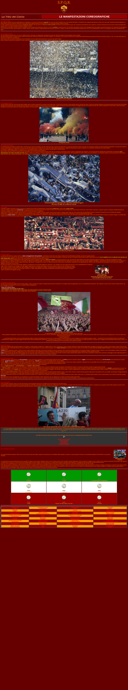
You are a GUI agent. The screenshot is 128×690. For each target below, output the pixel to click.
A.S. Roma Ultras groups (75, 521)
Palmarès (43, 511)
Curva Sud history (15, 521)
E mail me (75, 526)
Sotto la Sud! (110, 520)
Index (15, 508)
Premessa (15, 510)
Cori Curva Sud (15, 523)
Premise (15, 511)
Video (110, 515)
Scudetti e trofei (43, 510)
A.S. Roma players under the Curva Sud (110, 521)
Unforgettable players (15, 513)
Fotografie (110, 507)
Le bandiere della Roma (15, 512)
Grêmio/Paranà (64, 442)
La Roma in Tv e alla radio (75, 515)
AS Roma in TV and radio (75, 516)
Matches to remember (43, 521)
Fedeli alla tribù (110, 523)
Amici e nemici (43, 523)
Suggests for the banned (15, 526)
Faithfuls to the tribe (110, 524)
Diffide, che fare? (15, 525)
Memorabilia (75, 512)
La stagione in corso (43, 507)
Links (42, 525)
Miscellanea (43, 518)
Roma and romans (110, 513)
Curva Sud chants (15, 524)
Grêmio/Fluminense (64, 444)
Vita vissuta (15, 518)
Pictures (110, 508)
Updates (75, 508)
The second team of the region (75, 511)
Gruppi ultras (75, 520)
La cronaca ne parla (75, 523)
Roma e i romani (110, 512)
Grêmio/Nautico (64, 441)
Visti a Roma (110, 510)
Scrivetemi (75, 525)
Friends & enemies (43, 524)
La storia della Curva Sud (15, 520)
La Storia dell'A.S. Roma (15, 515)
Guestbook (110, 526)
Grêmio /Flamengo (64, 440)
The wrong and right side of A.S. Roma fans (75, 524)
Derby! (43, 515)
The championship (43, 508)
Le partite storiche (42, 520)
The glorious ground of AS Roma (42, 513)
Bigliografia (110, 518)
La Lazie (75, 510)
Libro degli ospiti (110, 525)
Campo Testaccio (42, 512)
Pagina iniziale (15, 507)
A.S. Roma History (15, 516)
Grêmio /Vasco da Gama (64, 439)
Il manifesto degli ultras (75, 518)
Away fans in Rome (110, 511)
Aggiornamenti (75, 507)
